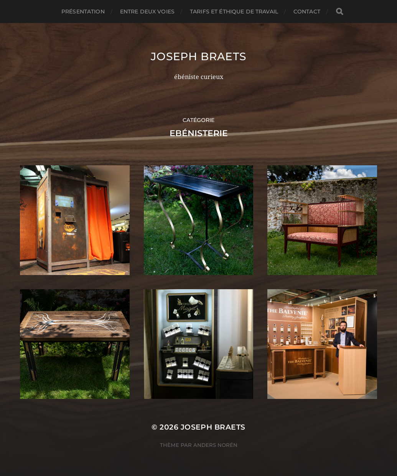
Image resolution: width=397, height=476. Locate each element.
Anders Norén (215, 445)
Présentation (83, 11)
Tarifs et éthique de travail (234, 11)
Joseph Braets (198, 56)
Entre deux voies (147, 11)
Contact (306, 11)
